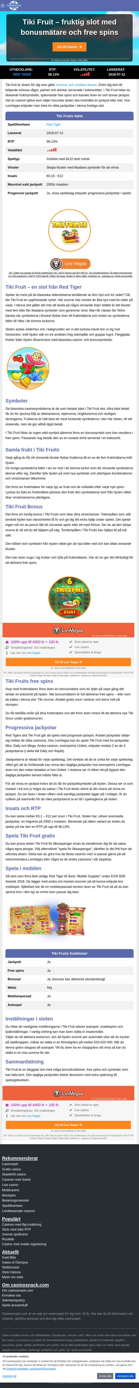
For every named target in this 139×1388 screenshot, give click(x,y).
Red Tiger (22, 74)
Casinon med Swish (16, 1179)
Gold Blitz (9, 1257)
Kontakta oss (11, 1295)
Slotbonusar (10, 1267)
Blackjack (9, 1195)
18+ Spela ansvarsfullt (60, 60)
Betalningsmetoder (15, 1200)
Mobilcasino (10, 1190)
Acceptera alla (125, 1376)
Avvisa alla (105, 1376)
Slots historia (11, 1272)
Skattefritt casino (14, 1174)
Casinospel (10, 1164)
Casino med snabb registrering (24, 1244)
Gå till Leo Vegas (68, 662)
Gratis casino (11, 1169)
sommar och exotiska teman (76, 85)
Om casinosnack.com (17, 1290)
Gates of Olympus (15, 1262)
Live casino (10, 1185)
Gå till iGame (69, 47)
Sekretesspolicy (13, 1300)
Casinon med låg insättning (21, 1224)
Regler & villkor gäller (79, 60)
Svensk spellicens (15, 1234)
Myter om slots (12, 1277)
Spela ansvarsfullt (15, 1305)
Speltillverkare (12, 1206)
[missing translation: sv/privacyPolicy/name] (31, 1368)
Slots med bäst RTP (16, 1229)
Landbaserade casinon (18, 1211)
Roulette (8, 1239)
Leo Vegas (33, 652)
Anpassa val (9, 1376)
